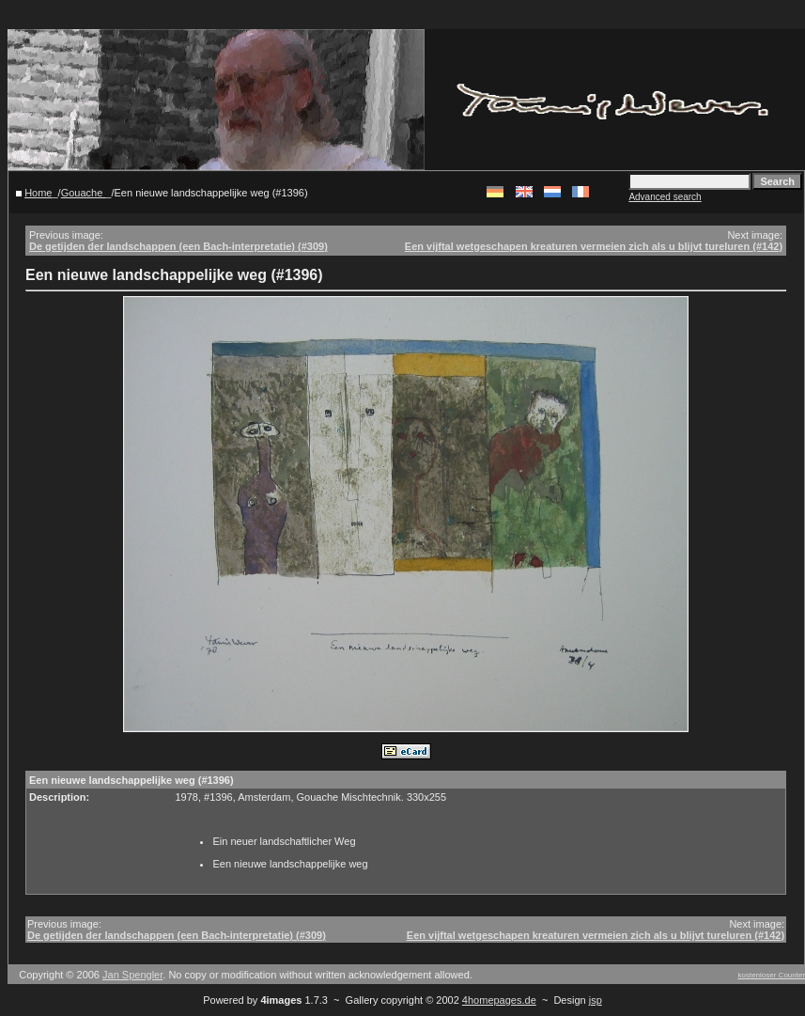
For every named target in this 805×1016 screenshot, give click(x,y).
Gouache (83, 192)
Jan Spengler (132, 974)
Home (38, 192)
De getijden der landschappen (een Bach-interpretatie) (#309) (178, 246)
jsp (595, 1000)
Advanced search (664, 197)
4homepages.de (499, 1000)
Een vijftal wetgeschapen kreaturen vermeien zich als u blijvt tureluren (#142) (593, 246)
